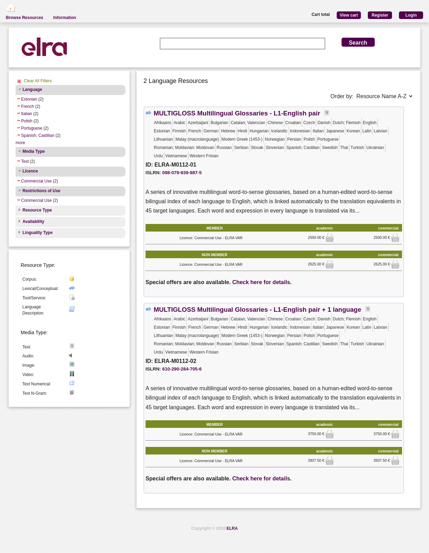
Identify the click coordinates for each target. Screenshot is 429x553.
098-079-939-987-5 (182, 172)
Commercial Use (36, 181)
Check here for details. (262, 282)
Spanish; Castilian (37, 135)
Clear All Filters (38, 80)
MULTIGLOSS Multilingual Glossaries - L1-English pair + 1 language (257, 309)
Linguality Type (37, 232)
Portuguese (31, 128)
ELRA (232, 528)
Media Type (33, 151)
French (27, 106)
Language (32, 89)
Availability (33, 221)
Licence (30, 171)
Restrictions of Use (41, 190)
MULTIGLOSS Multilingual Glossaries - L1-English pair (236, 113)
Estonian (29, 99)
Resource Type (37, 210)
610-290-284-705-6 (182, 369)
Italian (26, 113)
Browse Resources (24, 17)
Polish (26, 121)
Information (64, 17)
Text (25, 161)
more (20, 142)
